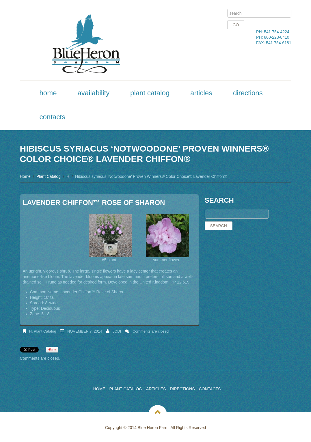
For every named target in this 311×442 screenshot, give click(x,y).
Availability (93, 93)
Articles (201, 93)
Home (48, 93)
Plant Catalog (150, 93)
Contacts (52, 117)
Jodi (117, 331)
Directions (248, 93)
